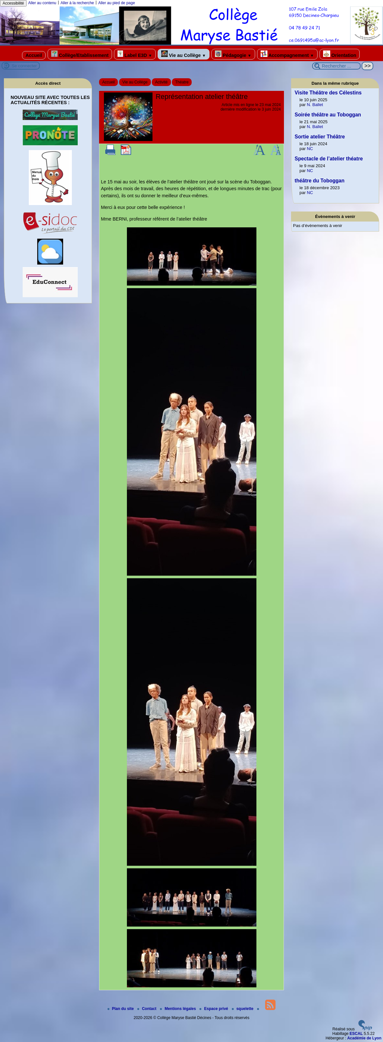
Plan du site (121, 1008)
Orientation (339, 54)
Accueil (34, 55)
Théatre (181, 82)
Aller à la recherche (77, 3)
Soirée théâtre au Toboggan (328, 114)
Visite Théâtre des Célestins (328, 92)
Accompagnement (287, 54)
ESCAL (356, 1033)
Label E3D (135, 54)
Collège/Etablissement (80, 54)
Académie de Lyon (364, 1038)
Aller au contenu (42, 3)
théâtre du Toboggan (319, 180)
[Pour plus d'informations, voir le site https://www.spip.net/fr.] (365, 1029)
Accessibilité (13, 3)
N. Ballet (315, 104)
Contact (147, 1008)
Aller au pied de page (116, 3)
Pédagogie (233, 54)
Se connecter (24, 65)
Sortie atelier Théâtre (320, 136)
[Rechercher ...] (336, 66)
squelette (243, 1008)
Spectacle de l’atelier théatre (329, 158)
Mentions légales (178, 1008)
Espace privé (214, 1008)
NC (310, 148)
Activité (161, 82)
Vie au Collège (183, 54)
